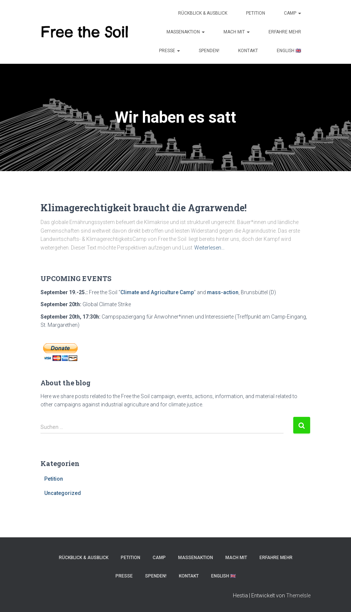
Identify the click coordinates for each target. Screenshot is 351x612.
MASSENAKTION (185, 32)
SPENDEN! (209, 50)
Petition (255, 13)
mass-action (222, 292)
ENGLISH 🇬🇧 (289, 50)
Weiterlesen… (209, 248)
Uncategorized (62, 493)
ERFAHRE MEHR (284, 32)
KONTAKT (248, 50)
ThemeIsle (298, 595)
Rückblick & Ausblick (202, 13)
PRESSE (169, 50)
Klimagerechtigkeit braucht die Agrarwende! (143, 207)
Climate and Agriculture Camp (157, 292)
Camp (292, 13)
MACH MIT (237, 32)
